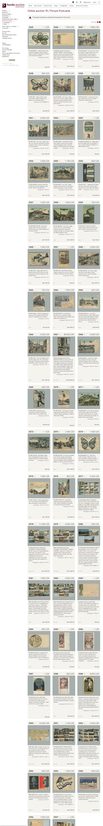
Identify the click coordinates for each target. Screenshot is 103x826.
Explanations (5, 57)
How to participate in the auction (11, 53)
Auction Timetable (7, 50)
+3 (97, 496)
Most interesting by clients (9, 35)
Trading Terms (6, 55)
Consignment (63, 6)
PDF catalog (5, 48)
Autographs (5, 17)
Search (4, 52)
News (30, 6)
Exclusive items (6, 31)
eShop (56, 6)
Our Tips (4, 33)
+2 (48, 598)
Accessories (5, 28)
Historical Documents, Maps (9, 19)
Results (4, 43)
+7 (72, 544)
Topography (6, 22)
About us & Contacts (82, 6)
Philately (4, 11)
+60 (72, 354)
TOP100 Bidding (6, 45)
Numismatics (5, 16)
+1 (48, 47)
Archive (71, 6)
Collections (5, 37)
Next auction (38, 6)
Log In (94, 2)
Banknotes (5, 12)
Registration (87, 2)
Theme (5, 24)
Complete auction (7, 38)
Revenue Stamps (6, 14)
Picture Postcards (7, 21)
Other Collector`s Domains (9, 26)
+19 (47, 544)
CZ (99, 2)
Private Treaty (48, 6)
